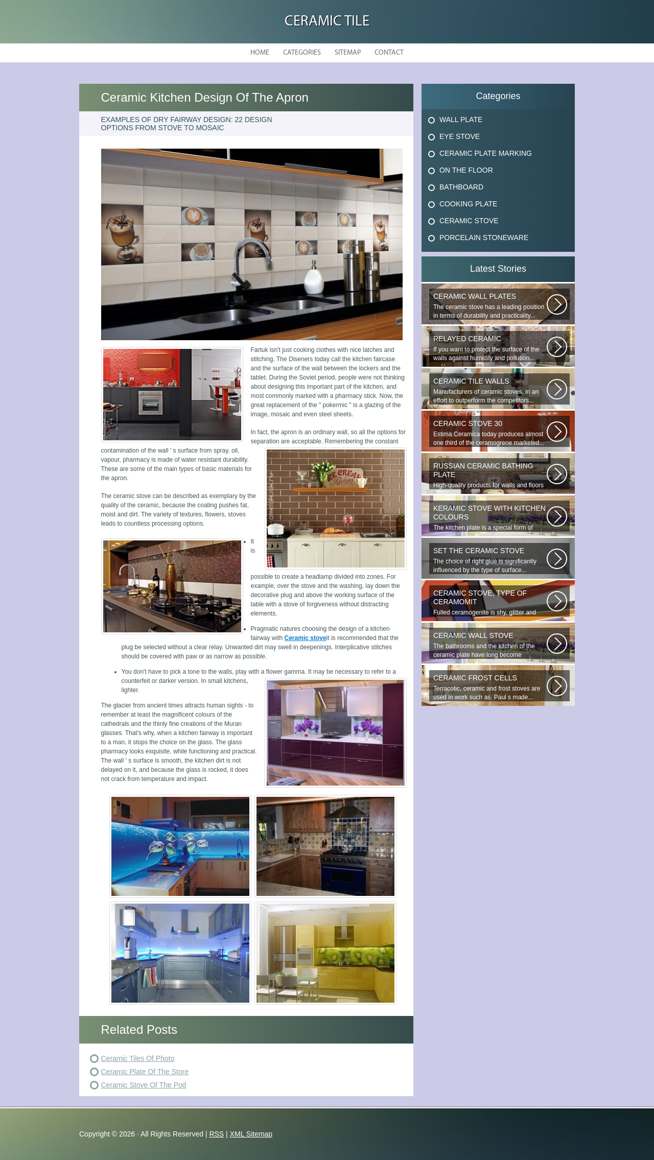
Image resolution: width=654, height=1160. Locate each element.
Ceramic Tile (327, 21)
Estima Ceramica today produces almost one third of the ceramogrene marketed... (490, 432)
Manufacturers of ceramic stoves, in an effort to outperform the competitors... (490, 390)
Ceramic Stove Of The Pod (143, 1085)
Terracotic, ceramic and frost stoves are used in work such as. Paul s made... (490, 687)
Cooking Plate (468, 204)
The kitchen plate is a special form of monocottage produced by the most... (490, 518)
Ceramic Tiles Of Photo (138, 1058)
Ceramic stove (305, 638)
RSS (216, 1134)
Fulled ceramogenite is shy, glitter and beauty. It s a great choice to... (490, 603)
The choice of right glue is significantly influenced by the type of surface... (490, 560)
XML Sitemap (251, 1134)
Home (259, 53)
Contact (389, 53)
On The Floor (466, 170)
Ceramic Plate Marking (485, 153)
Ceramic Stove (469, 221)
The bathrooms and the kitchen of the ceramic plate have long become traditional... (490, 645)
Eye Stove (459, 136)
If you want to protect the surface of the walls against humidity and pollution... (490, 348)
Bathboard (461, 187)
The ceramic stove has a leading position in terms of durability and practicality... (490, 305)
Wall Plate (460, 119)
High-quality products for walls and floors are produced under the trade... (490, 475)
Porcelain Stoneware (483, 237)
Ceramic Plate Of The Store (145, 1072)
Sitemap (348, 53)
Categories (302, 53)
